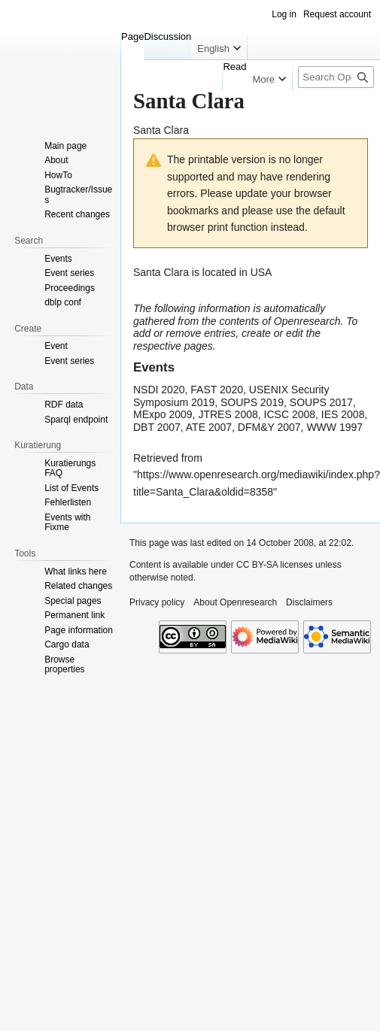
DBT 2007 (157, 427)
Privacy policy (156, 602)
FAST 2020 (216, 390)
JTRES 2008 (227, 414)
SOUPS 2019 (252, 402)
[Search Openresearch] (336, 77)
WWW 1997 (334, 427)
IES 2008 (343, 414)
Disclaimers (309, 602)
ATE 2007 (209, 427)
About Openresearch (235, 602)
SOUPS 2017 (321, 402)
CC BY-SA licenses (274, 564)
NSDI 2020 (158, 390)
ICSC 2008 (289, 414)
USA (261, 272)
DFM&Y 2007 (269, 427)
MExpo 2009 (163, 414)
